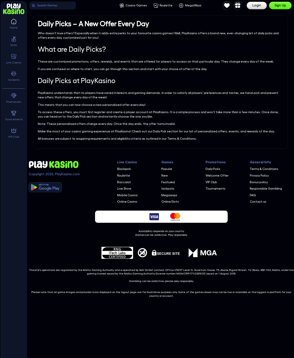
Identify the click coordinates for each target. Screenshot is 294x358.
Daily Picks (213, 168)
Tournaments (215, 188)
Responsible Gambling (266, 188)
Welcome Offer (217, 175)
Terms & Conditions (264, 168)
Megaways (169, 195)
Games (167, 162)
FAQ (253, 195)
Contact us (258, 201)
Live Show (124, 188)
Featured (168, 182)
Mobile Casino (127, 195)
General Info (260, 162)
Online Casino (127, 201)
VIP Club (211, 182)
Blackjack (124, 168)
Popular (166, 168)
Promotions (216, 162)
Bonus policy (259, 182)
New (164, 175)
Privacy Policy (259, 175)
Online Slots (170, 201)
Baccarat (124, 182)
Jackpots (167, 188)
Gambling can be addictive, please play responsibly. (161, 281)
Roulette (166, 5)
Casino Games (136, 5)
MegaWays (193, 5)
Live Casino (127, 162)
